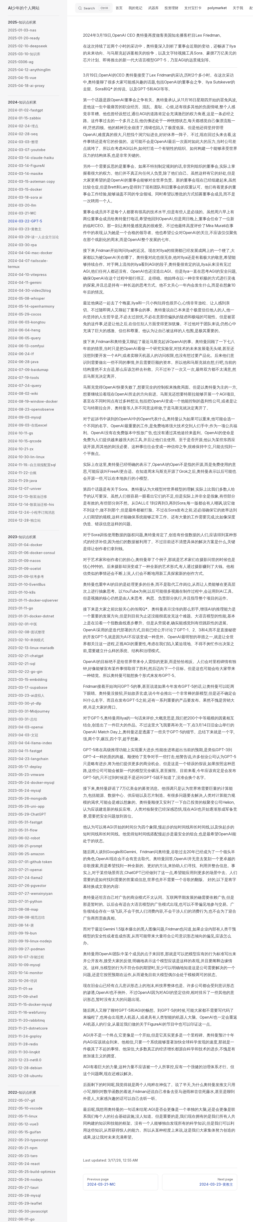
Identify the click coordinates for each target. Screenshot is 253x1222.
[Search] (94, 8)
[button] (33, 22)
